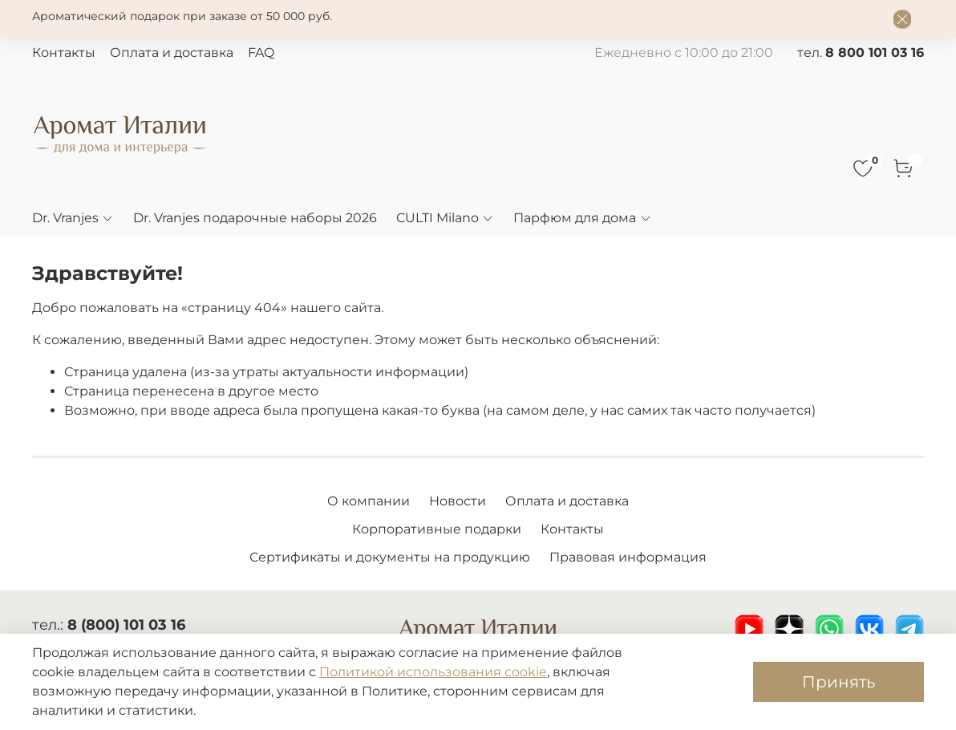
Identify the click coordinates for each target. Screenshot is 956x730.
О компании (368, 501)
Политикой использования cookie (433, 671)
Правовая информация (628, 557)
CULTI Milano (445, 217)
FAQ (261, 52)
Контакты (63, 52)
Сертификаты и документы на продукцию (389, 557)
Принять (838, 681)
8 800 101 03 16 (874, 52)
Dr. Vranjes (73, 217)
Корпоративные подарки (436, 529)
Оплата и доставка (171, 52)
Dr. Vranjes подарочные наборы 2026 (255, 217)
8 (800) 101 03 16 (126, 625)
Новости (457, 501)
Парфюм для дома (582, 217)
